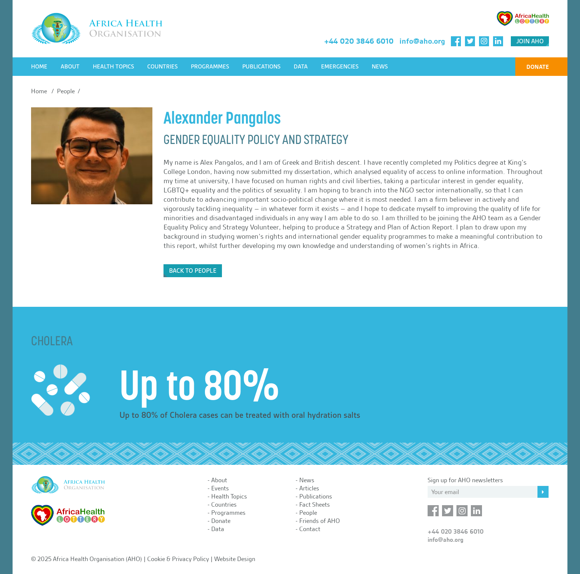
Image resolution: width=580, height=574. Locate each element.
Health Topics (113, 66)
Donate (537, 67)
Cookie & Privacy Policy (178, 559)
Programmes (210, 66)
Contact (309, 529)
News (380, 66)
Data (301, 66)
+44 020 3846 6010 (359, 41)
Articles (309, 488)
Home (39, 66)
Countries (162, 66)
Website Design (234, 559)
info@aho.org (422, 41)
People (308, 512)
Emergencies (339, 66)
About (70, 66)
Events (220, 488)
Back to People (192, 271)
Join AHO (530, 41)
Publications (261, 66)
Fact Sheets (314, 504)
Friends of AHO (319, 521)
